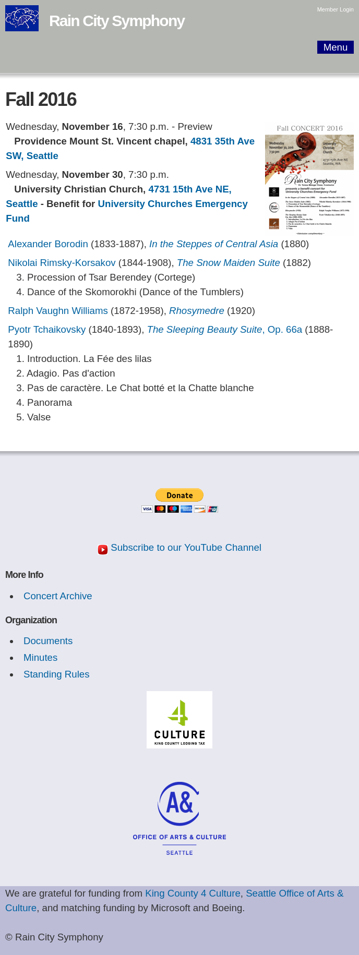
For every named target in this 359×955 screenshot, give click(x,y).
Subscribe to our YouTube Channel (186, 547)
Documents (48, 640)
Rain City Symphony (116, 20)
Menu (336, 47)
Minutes (40, 657)
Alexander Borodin (48, 243)
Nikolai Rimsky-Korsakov (61, 262)
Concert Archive (57, 595)
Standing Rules (56, 674)
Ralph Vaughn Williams (57, 310)
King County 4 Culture (193, 893)
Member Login (335, 9)
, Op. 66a (225, 329)
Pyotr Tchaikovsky (48, 329)
